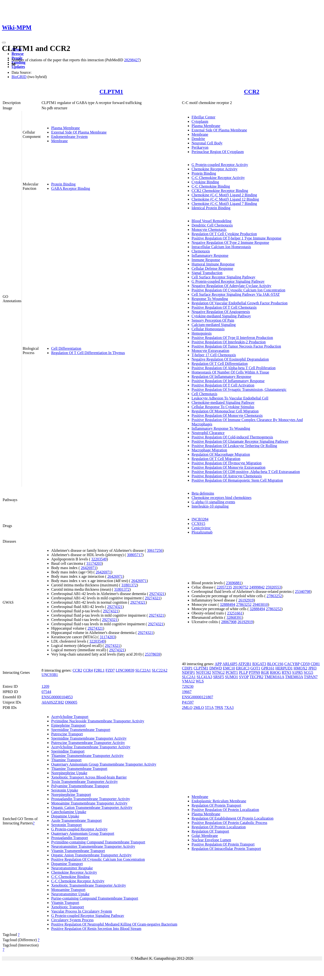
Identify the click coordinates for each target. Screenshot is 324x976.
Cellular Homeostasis (208, 329)
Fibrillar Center (203, 117)
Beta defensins (203, 493)
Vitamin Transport (65, 903)
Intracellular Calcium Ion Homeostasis (221, 247)
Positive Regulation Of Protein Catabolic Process (229, 823)
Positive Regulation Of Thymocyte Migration (227, 463)
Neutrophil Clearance (208, 433)
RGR (265, 672)
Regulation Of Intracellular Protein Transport (226, 849)
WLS (200, 681)
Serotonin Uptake (64, 790)
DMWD (215, 668)
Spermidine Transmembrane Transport (80, 730)
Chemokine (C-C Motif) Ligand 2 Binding (224, 195)
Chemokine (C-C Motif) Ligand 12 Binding (225, 199)
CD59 (305, 664)
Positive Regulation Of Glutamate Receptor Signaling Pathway (240, 441)
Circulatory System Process (72, 920)
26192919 (246, 600)
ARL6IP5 (229, 664)
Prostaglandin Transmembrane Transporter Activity (90, 799)
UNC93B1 (50, 675)
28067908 (229, 622)
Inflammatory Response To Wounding (221, 428)
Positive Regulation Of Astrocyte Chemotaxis (227, 476)
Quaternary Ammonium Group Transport (82, 833)
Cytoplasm (200, 121)
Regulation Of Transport (210, 831)
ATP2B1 (244, 664)
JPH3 (312, 668)
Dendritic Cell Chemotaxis (212, 225)
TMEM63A (294, 677)
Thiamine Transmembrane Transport (79, 769)
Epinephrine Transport (68, 725)
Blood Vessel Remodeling (212, 221)
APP (218, 664)
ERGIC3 (243, 668)
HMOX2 (300, 668)
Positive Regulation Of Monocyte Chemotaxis (227, 415)
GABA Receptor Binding (70, 188)
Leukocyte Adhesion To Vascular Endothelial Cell (230, 398)
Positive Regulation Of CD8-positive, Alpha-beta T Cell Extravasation (246, 472)
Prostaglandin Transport (69, 838)
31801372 (129, 585)
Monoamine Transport (68, 890)
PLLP (243, 672)
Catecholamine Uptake (68, 812)
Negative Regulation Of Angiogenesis (221, 312)
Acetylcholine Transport (69, 717)
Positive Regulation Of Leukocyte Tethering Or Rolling (234, 446)
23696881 (233, 583)
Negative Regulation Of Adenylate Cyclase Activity (231, 286)
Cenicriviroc (201, 528)
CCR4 (88, 670)
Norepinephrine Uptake (69, 773)
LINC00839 (125, 670)
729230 (188, 686)
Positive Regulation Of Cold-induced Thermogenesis (232, 437)
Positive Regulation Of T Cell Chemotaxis (224, 307)
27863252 (274, 596)
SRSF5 (218, 677)
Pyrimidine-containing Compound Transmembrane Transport (98, 842)
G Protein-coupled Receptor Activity (220, 165)
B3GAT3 (259, 664)
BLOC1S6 (275, 664)
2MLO (187, 708)
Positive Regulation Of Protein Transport (223, 844)
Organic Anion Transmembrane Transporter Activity (91, 855)
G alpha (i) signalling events (213, 502)
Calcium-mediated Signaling (214, 325)
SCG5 (308, 672)
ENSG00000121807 (197, 697)
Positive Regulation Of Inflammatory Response (228, 381)
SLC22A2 (159, 670)
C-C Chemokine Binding (211, 186)
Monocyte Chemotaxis (209, 229)
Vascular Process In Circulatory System (81, 911)
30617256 (154, 550)
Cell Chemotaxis (204, 394)
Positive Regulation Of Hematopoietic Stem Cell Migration (237, 480)
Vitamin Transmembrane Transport (78, 851)
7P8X (218, 708)
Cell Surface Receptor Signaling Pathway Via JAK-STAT (236, 294)
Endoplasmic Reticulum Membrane (219, 801)
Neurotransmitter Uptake (70, 894)
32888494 (227, 604)
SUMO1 (231, 677)
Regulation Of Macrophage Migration (221, 454)
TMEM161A (274, 677)
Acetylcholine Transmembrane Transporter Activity (90, 747)
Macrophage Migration (209, 450)
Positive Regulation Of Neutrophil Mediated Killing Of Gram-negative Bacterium (114, 924)
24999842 (257, 587)
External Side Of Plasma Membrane (79, 132)
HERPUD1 (284, 668)
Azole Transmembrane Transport (76, 820)
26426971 (88, 568)
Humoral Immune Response (213, 264)
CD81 (315, 664)
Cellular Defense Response (212, 268)
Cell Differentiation (66, 348)
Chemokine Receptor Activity (215, 169)
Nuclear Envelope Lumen (211, 840)
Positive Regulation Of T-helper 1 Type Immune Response (236, 238)
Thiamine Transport (66, 760)
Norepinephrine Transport (71, 794)
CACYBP (292, 664)
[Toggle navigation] (4, 42)
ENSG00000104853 (57, 697)
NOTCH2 (203, 672)
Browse (18, 54)
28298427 (132, 60)
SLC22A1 (143, 670)
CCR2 (251, 91)
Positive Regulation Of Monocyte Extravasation (229, 467)
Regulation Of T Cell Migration (216, 459)
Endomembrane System (69, 137)
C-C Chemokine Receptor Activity (218, 178)
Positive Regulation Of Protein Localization (225, 810)
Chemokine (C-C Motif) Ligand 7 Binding (224, 204)
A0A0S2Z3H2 (53, 702)
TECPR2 (256, 677)
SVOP (244, 677)
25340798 (302, 591)
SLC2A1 (189, 677)
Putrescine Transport (67, 734)
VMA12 (188, 681)
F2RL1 (99, 670)
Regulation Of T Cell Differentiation (220, 364)
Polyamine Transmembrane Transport (80, 786)
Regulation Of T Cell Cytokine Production (224, 234)
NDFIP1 (188, 672)
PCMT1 (232, 672)
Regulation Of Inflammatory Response (221, 376)
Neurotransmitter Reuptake (72, 868)
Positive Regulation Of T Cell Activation (223, 385)
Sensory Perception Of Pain (213, 320)
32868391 (234, 617)
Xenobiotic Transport (67, 907)
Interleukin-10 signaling (210, 506)
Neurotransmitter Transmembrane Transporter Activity (93, 846)
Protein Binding (63, 184)
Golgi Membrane (205, 836)
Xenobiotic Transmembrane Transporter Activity (88, 885)
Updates (18, 67)
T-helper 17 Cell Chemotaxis (214, 355)
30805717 (134, 555)
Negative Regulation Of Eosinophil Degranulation (230, 359)
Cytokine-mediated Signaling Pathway (221, 316)
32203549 (99, 559)
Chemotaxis (201, 251)
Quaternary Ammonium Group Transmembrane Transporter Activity (103, 764)
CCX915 (198, 524)
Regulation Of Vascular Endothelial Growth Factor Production (240, 303)
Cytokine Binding (205, 182)
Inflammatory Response (210, 255)
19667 (187, 692)
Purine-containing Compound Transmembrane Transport (94, 898)
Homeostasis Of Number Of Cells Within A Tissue (230, 372)
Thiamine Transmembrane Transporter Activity (87, 756)
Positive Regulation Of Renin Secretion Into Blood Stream (96, 929)
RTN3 (286, 672)
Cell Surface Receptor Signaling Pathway (224, 277)
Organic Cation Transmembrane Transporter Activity (91, 807)
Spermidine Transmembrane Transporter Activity (89, 738)
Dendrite (198, 139)
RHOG (275, 672)
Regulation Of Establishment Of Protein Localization (233, 818)
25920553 (273, 587)
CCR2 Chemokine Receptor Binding (220, 191)
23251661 (235, 613)
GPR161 (267, 668)
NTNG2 (218, 672)
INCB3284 (200, 519)
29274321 (157, 594)
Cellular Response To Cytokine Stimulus (223, 407)
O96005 (71, 702)
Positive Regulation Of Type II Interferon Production (232, 338)
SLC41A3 (204, 677)
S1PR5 (297, 672)
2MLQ (198, 708)
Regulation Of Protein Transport (216, 805)
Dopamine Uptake (65, 816)
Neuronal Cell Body (207, 143)
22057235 (224, 587)
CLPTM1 (111, 91)
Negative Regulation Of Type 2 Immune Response (230, 242)
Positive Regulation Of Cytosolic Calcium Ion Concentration (238, 290)
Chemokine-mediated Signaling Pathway (223, 402)
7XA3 (229, 708)
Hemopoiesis (202, 333)
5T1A (209, 708)
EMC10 (229, 668)
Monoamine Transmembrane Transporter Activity (89, 803)
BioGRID (19, 77)
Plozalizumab (202, 532)
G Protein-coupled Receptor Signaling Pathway (228, 281)
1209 (45, 686)
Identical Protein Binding (211, 208)
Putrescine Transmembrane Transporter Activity (88, 743)
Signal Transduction (207, 273)
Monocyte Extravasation (210, 351)
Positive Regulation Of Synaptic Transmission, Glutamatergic (239, 389)
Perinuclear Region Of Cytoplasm (218, 152)
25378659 (152, 654)
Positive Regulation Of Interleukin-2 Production (229, 342)
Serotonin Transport (66, 825)
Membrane (59, 141)
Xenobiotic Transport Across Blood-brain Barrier (89, 777)
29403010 (260, 604)
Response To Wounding (210, 299)
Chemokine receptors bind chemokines (221, 498)
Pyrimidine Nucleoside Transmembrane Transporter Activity (97, 721)
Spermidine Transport (68, 751)
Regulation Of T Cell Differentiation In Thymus (88, 353)
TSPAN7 (311, 677)
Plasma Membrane (65, 128)
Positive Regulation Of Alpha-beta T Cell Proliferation (234, 368)
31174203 (93, 563)
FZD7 (110, 670)
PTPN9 (254, 672)
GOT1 (255, 668)
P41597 (188, 702)
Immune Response (206, 260)
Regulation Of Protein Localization (219, 827)
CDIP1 (187, 668)
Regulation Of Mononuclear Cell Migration (225, 411)
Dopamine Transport (67, 864)
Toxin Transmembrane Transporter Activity (84, 782)
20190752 (240, 587)
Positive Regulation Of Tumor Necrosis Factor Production (236, 346)
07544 (46, 692)
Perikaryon (200, 147)
